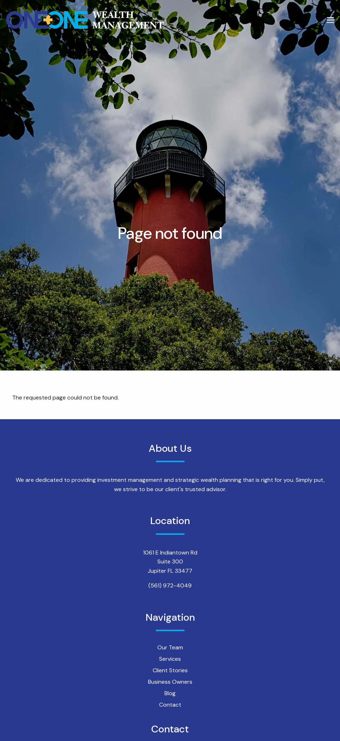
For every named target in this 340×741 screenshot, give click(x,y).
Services (170, 659)
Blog (170, 693)
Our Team (170, 647)
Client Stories (170, 670)
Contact (170, 704)
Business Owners (170, 682)
